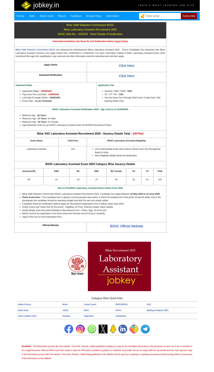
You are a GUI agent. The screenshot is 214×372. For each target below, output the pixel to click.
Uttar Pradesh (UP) (27, 316)
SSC (149, 304)
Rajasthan (89, 316)
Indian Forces (24, 304)
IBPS (86, 310)
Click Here (126, 65)
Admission (112, 16)
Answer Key (93, 16)
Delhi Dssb (23, 310)
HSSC (66, 310)
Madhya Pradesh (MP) (158, 310)
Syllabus (76, 16)
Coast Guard (90, 304)
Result (62, 16)
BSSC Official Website (126, 226)
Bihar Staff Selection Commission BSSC (36, 49)
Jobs (32, 16)
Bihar (65, 304)
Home (20, 16)
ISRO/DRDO (121, 304)
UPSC (118, 310)
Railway (66, 316)
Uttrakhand (120, 316)
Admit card (46, 16)
